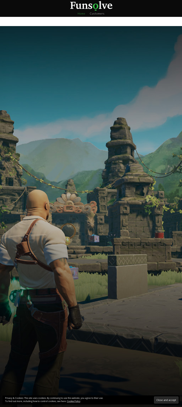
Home (81, 13)
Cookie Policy (73, 401)
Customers (97, 13)
